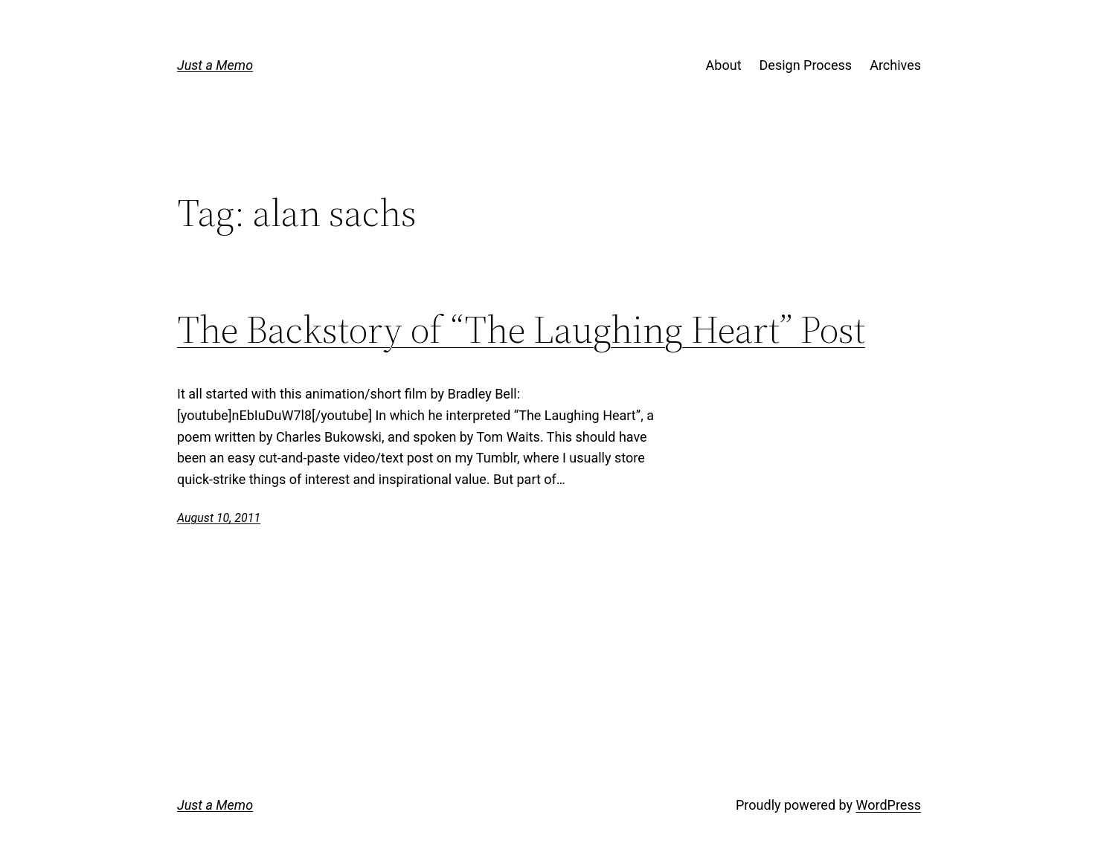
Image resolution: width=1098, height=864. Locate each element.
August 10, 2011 (218, 518)
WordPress (888, 805)
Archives (895, 65)
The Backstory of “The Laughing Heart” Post (521, 329)
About (724, 65)
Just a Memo (215, 65)
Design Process (806, 65)
